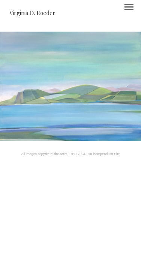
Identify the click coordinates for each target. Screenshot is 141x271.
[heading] (32, 13)
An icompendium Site (104, 154)
